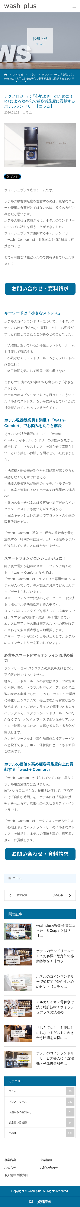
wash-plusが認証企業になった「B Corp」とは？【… (56, 931)
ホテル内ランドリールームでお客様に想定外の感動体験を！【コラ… (55, 956)
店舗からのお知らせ (41, 1112)
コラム (27, 112)
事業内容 (10, 1160)
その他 (41, 1133)
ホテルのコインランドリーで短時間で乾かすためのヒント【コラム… (55, 981)
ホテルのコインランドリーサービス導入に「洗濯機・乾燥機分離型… (55, 1058)
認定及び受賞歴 (41, 1122)
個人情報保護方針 (16, 1175)
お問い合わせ (49, 1167)
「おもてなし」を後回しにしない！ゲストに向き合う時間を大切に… (55, 1033)
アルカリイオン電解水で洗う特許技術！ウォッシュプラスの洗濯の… (55, 1007)
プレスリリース (41, 1102)
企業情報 (46, 1160)
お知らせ (10, 1167)
